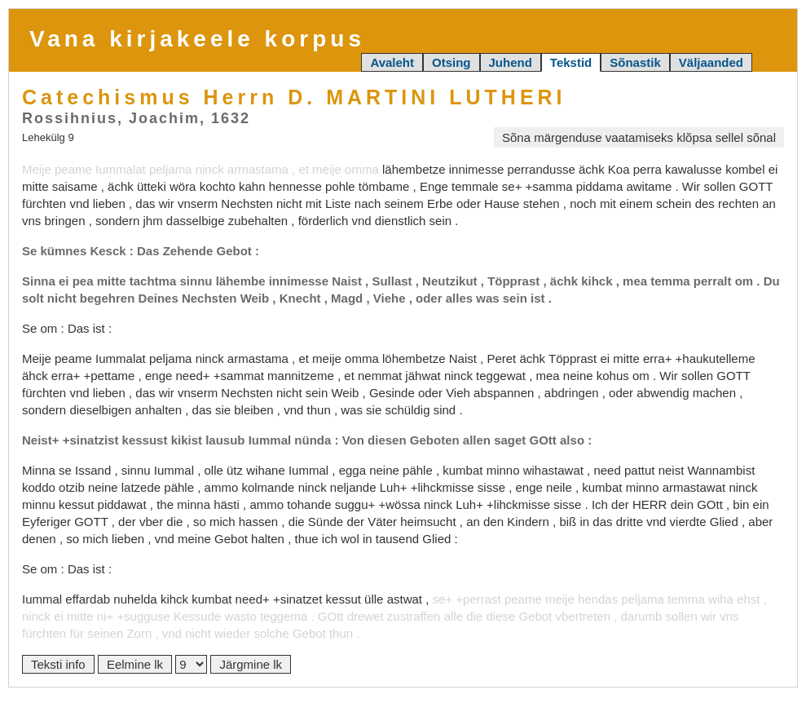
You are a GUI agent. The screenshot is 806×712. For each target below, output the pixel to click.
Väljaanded (711, 62)
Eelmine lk (135, 664)
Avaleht (392, 62)
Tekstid (571, 62)
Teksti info (58, 664)
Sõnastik (635, 62)
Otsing (451, 62)
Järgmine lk (250, 664)
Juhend (510, 62)
